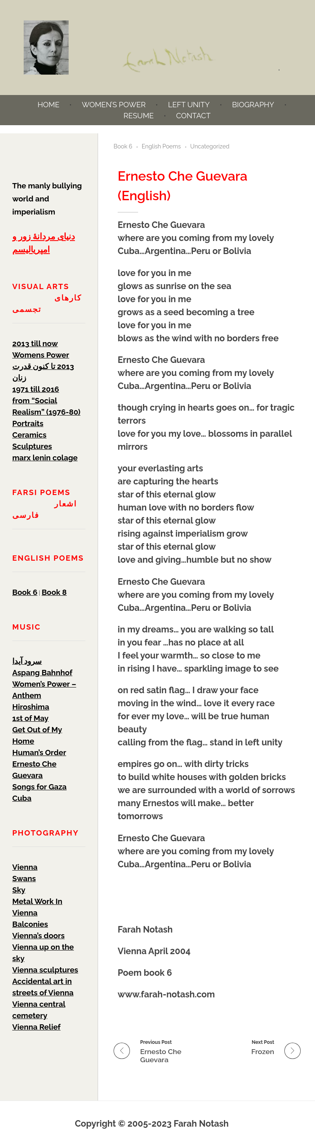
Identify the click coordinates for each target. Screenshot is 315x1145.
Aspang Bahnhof (42, 672)
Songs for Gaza (39, 786)
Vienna (25, 866)
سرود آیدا (27, 660)
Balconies (30, 924)
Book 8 (54, 592)
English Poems (161, 146)
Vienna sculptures (45, 969)
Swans (24, 878)
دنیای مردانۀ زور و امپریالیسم (43, 242)
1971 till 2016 (35, 389)
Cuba (21, 798)
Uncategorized (210, 146)
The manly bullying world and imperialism (47, 198)
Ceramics (29, 434)
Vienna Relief (36, 1026)
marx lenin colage (45, 457)
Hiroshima (30, 706)
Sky (18, 889)
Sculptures (32, 446)
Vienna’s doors (38, 935)
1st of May (30, 718)
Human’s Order (39, 752)
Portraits (27, 423)
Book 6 (123, 146)
